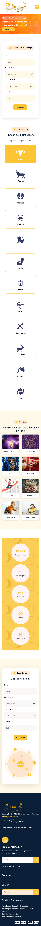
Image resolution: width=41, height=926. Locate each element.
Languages (12, 141)
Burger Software (11, 816)
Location (9, 92)
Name (8, 56)
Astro (20, 764)
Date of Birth (9, 68)
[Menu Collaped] (37, 7)
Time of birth (10, 80)
